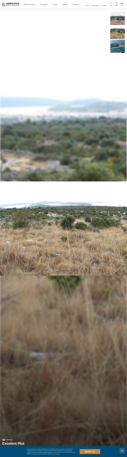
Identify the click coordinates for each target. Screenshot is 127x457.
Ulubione (104, 5)
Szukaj (87, 5)
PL (122, 5)
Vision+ (117, 5)
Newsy (65, 4)
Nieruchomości (29, 4)
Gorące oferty (95, 5)
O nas (55, 4)
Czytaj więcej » (55, 454)
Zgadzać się (90, 451)
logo (10, 4)
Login (110, 5)
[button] (117, 18)
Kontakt (75, 4)
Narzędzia (44, 4)
